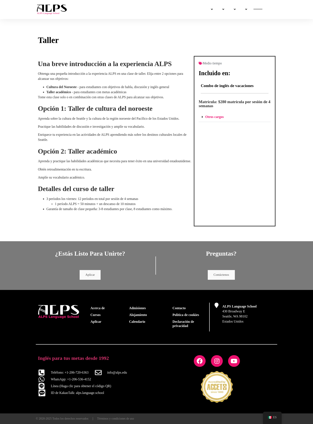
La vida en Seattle (176, 9)
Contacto (179, 309)
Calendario (137, 322)
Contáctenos (238, 9)
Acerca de (97, 309)
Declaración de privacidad (183, 325)
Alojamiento (138, 316)
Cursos (123, 9)
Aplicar (90, 275)
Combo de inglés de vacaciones (227, 85)
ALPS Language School (239, 307)
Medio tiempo (212, 63)
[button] (235, 117)
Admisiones (146, 9)
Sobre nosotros (209, 9)
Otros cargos (214, 117)
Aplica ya (265, 9)
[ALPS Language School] (216, 306)
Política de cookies (186, 316)
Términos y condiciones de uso (115, 418)
